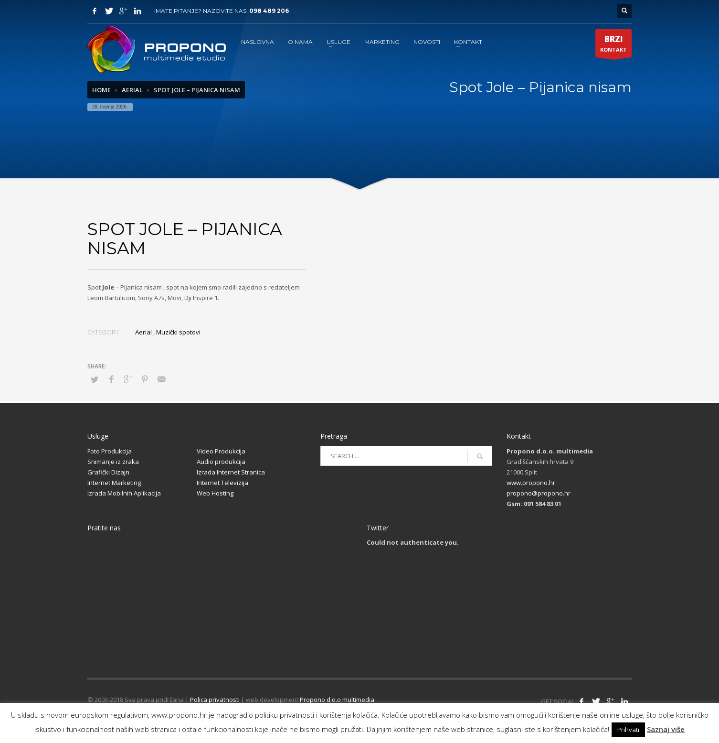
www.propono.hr (531, 482)
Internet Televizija (222, 482)
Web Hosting (215, 493)
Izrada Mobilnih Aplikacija (124, 493)
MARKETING (382, 41)
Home (101, 90)
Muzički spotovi (178, 332)
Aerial (132, 90)
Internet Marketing (114, 482)
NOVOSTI (426, 41)
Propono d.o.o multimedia (337, 699)
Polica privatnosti (215, 699)
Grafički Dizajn (108, 472)
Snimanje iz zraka (113, 461)
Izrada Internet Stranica (231, 472)
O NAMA (300, 41)
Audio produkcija (221, 461)
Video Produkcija (221, 451)
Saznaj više (666, 729)
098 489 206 (269, 10)
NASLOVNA (257, 41)
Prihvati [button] (628, 729)
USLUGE (338, 41)
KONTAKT (468, 41)
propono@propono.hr (539, 493)
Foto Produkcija (109, 451)
